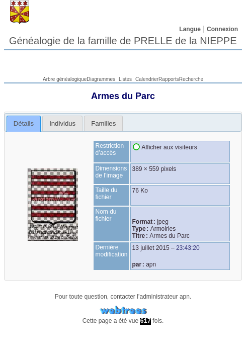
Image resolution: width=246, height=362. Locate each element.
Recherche (191, 79)
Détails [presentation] (24, 123)
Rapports (168, 79)
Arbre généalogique (65, 79)
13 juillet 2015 (151, 247)
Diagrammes (101, 79)
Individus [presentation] (62, 123)
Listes (125, 79)
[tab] (24, 124)
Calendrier (146, 79)
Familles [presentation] (103, 123)
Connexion (222, 29)
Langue (190, 29)
